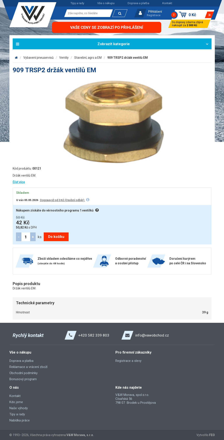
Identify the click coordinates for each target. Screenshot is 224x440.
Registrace (153, 15)
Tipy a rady (77, 3)
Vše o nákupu (106, 3)
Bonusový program (23, 379)
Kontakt (167, 3)
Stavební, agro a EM (88, 57)
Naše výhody (18, 408)
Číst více (19, 182)
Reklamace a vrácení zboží (28, 367)
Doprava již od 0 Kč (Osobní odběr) (62, 200)
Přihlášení (155, 12)
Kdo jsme (16, 402)
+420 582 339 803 (93, 335)
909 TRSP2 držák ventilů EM (127, 57)
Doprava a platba (138, 3)
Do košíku (56, 237)
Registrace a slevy (128, 361)
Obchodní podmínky (23, 373)
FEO (212, 435)
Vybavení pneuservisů (38, 57)
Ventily (64, 57)
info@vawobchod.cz (152, 335)
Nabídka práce (19, 420)
